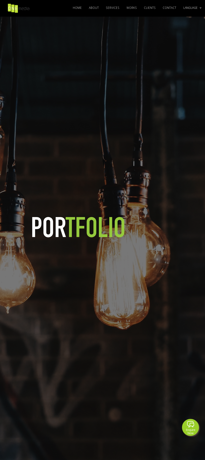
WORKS (132, 8)
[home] (18, 7)
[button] (190, 8)
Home (77, 8)
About (94, 8)
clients (150, 8)
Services (113, 8)
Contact (169, 8)
